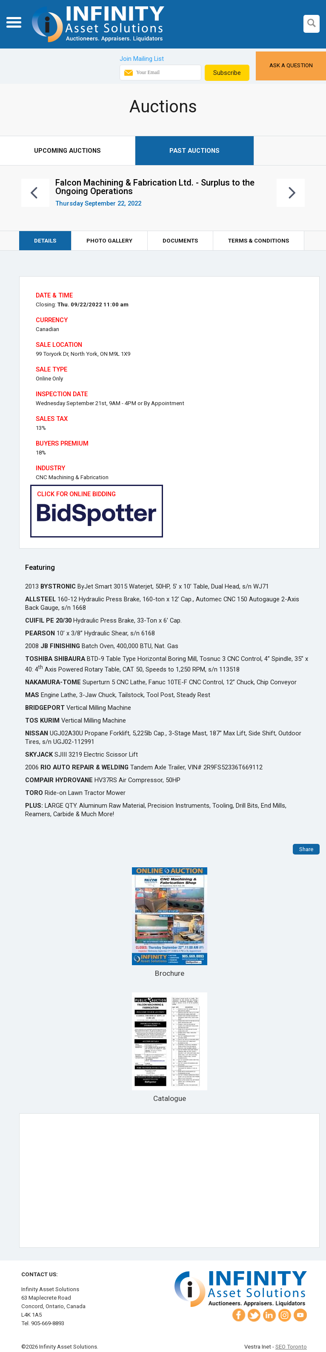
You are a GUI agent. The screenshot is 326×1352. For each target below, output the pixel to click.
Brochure (169, 922)
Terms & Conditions (258, 240)
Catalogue (169, 1047)
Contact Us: (39, 1274)
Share (306, 849)
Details (45, 240)
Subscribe (227, 73)
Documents (180, 240)
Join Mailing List (142, 59)
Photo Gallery (109, 240)
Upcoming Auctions (67, 150)
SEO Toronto (291, 1346)
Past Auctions (194, 150)
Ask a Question (291, 65)
